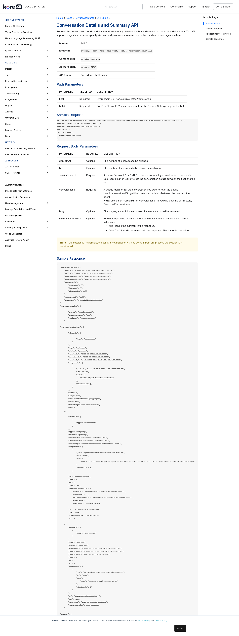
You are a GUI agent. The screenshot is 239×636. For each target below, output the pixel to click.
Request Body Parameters (218, 34)
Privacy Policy (144, 620)
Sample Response (215, 39)
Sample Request (214, 28)
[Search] (127, 7)
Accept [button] (180, 628)
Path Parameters (214, 23)
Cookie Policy (161, 620)
